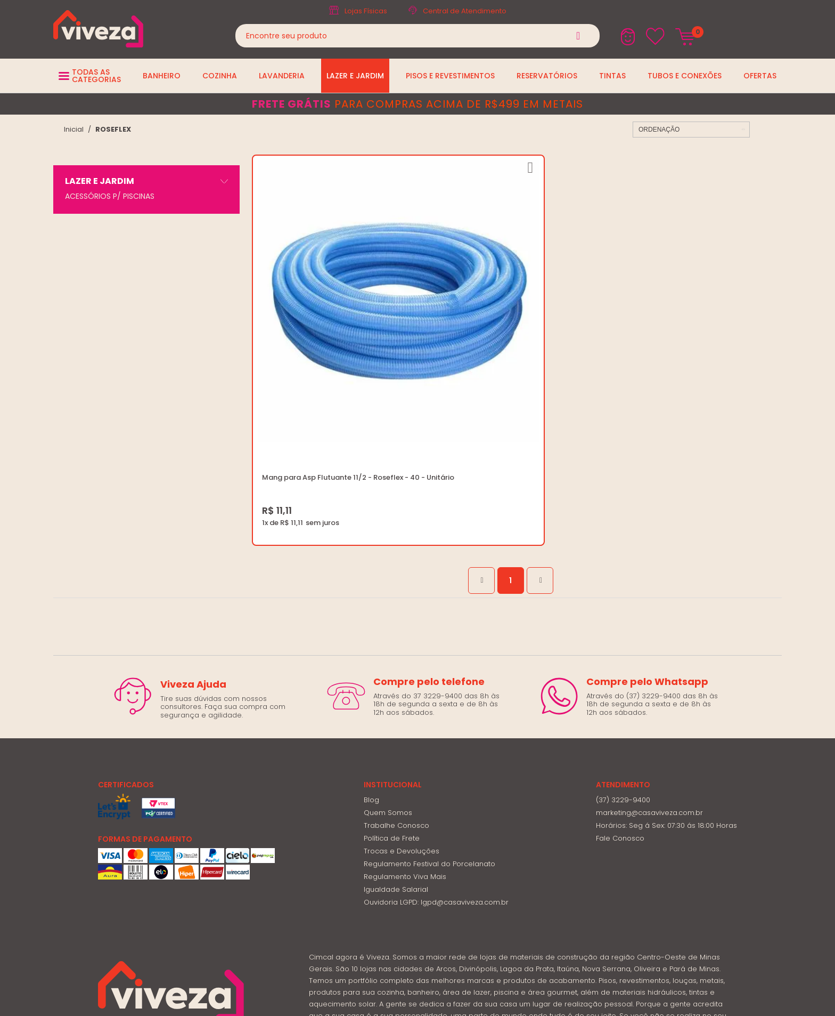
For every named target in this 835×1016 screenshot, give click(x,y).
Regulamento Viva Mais (405, 756)
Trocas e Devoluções (401, 730)
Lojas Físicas (366, 10)
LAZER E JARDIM (99, 181)
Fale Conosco (620, 717)
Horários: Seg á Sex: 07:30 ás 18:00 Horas (666, 704)
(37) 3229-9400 (623, 679)
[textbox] (417, 35)
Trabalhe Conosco (396, 704)
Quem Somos (388, 692)
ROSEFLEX (113, 129)
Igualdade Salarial (396, 768)
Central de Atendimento (464, 10)
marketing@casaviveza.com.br (649, 692)
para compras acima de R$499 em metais (417, 103)
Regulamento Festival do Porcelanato (429, 743)
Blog (371, 679)
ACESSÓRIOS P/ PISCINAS (109, 196)
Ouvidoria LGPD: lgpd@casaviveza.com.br (436, 781)
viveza (74, 129)
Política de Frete (392, 717)
